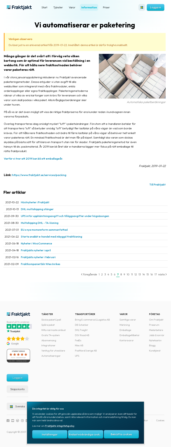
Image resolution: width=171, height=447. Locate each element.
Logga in (155, 7)
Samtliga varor (128, 322)
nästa (159, 279)
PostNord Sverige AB (86, 352)
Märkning (125, 327)
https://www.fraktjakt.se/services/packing (45, 179)
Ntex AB (79, 347)
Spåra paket (48, 327)
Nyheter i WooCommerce (42, 248)
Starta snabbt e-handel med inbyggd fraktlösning (57, 241)
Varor (72, 7)
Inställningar (50, 434)
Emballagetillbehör (130, 337)
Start (44, 7)
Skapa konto (17, 391)
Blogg (152, 347)
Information (89, 7)
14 (140, 279)
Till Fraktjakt (154, 189)
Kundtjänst (154, 352)
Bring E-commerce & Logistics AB (92, 322)
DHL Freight (81, 332)
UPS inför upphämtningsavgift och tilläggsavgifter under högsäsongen (71, 220)
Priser (106, 7)
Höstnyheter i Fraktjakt (41, 206)
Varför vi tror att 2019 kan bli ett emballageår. (39, 163)
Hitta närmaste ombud (53, 332)
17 (152, 279)
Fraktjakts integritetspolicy (59, 425)
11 (128, 279)
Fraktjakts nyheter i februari (44, 261)
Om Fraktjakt (156, 322)
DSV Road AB (82, 337)
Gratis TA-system (50, 337)
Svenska (17, 408)
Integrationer (48, 347)
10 (124, 279)
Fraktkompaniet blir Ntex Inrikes (46, 268)
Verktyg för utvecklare (53, 352)
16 (148, 279)
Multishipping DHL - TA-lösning (45, 227)
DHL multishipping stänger (43, 213)
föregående (86, 279)
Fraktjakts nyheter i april (42, 254)
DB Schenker (81, 327)
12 (132, 279)
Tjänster (58, 7)
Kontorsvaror (127, 342)
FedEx (78, 342)
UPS (77, 358)
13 (136, 279)
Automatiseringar (51, 358)
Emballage (125, 332)
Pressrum (154, 327)
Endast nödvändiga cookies (86, 434)
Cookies (160, 422)
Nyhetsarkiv (155, 342)
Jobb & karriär (156, 337)
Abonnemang (48, 342)
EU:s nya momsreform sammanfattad (50, 234)
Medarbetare (156, 332)
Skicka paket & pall (51, 322)
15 (144, 279)
